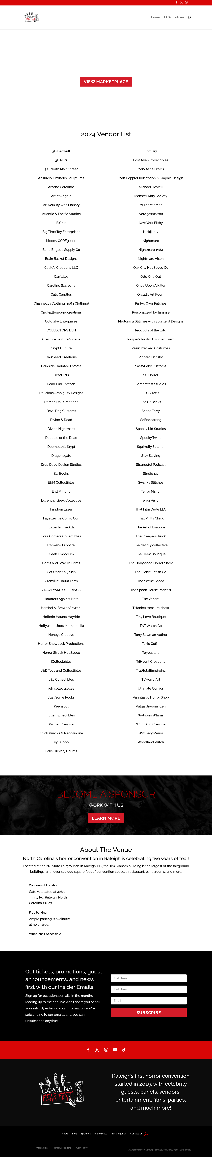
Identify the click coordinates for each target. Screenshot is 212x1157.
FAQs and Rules (42, 1148)
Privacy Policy (81, 1148)
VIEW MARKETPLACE (106, 81)
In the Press (100, 1133)
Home (155, 17)
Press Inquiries (119, 1133)
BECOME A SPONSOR (106, 794)
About (65, 1133)
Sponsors (86, 1133)
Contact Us (136, 1133)
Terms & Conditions (62, 1148)
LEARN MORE (106, 818)
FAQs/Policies (174, 17)
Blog (74, 1133)
